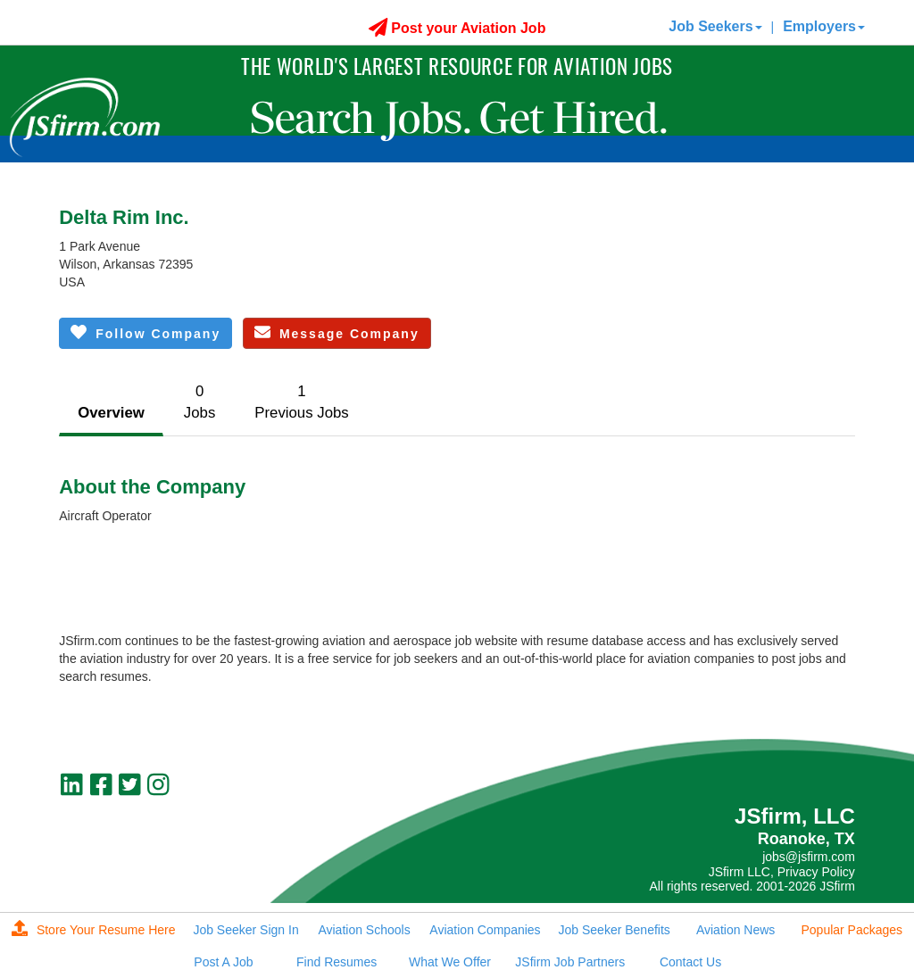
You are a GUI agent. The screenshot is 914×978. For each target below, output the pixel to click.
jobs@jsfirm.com (808, 857)
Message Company (337, 332)
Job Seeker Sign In (245, 930)
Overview (111, 412)
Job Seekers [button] (715, 26)
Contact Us (690, 962)
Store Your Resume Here (94, 930)
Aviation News (735, 930)
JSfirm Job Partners (570, 962)
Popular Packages (851, 930)
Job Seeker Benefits (614, 930)
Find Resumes (336, 962)
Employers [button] (824, 26)
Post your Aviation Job (457, 28)
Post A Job (223, 962)
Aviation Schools (364, 930)
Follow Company (145, 332)
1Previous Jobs (301, 402)
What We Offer (450, 962)
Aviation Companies (484, 930)
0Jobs (199, 402)
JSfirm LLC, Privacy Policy (782, 872)
